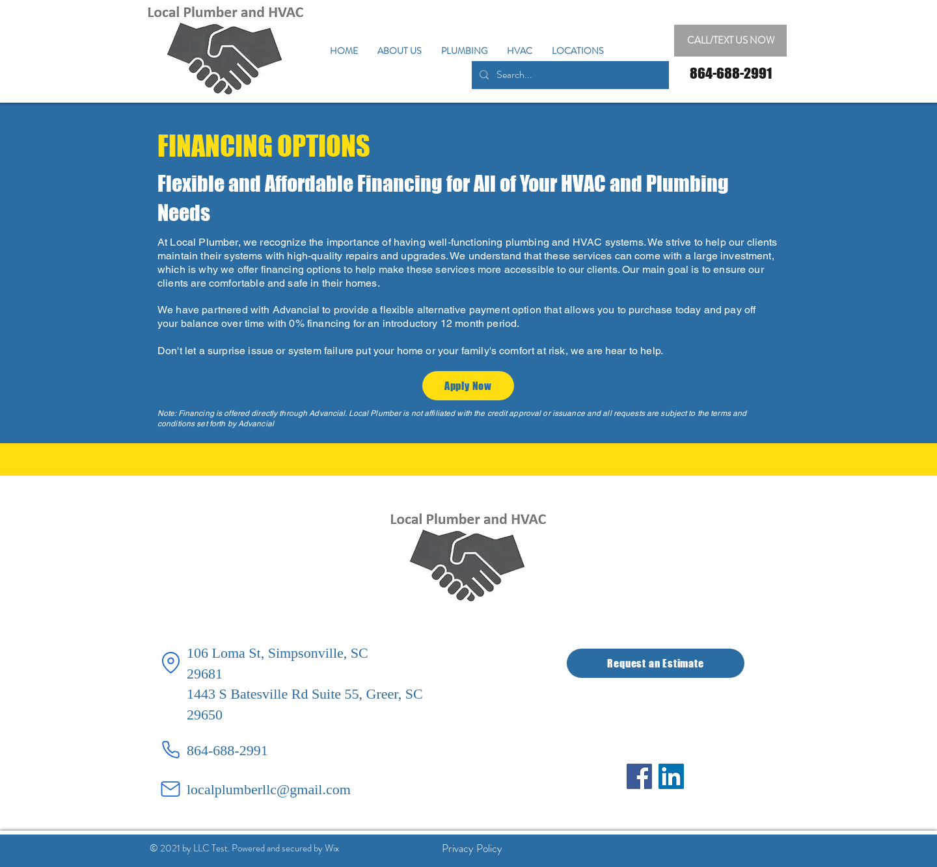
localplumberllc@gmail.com (269, 789)
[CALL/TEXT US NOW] (730, 41)
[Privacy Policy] (472, 848)
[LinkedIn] (671, 776)
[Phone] (170, 750)
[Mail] (170, 789)
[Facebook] (639, 776)
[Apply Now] (468, 385)
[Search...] (569, 75)
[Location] (170, 663)
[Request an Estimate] (655, 663)
